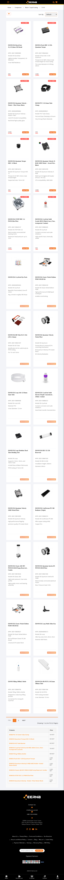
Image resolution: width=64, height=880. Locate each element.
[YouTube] (33, 829)
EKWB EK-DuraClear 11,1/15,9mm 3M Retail (15, 46)
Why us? (41, 839)
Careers (30, 839)
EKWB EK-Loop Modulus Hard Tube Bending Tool (18, 451)
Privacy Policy (23, 836)
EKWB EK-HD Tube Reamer (17, 743)
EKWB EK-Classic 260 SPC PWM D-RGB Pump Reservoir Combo (17, 568)
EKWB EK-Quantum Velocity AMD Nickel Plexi (17, 509)
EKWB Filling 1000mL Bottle (17, 681)
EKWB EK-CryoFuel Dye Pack (17, 277)
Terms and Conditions (35, 836)
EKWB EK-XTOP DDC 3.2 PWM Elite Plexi (16, 220)
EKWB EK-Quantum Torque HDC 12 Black (21, 739)
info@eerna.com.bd (32, 810)
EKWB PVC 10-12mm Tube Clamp (19, 735)
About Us (15, 836)
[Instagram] (30, 829)
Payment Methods (19, 843)
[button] (54, 2)
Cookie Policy (49, 839)
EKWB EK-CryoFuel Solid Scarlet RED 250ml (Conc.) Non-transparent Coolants (45, 221)
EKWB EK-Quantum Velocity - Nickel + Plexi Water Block (17, 104)
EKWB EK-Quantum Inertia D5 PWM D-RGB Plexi (45, 567)
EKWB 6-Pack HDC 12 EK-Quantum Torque (43, 46)
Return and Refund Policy (18, 839)
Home (9, 7)
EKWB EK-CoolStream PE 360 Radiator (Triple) (44, 509)
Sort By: (41, 14)
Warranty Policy (37, 843)
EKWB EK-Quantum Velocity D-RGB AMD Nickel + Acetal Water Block (45, 163)
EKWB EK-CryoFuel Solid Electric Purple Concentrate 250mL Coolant (43, 395)
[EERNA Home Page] (32, 2)
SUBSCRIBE (39, 850)
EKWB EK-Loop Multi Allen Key (45, 624)
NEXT (23, 720)
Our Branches (48, 836)
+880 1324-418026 (32, 814)
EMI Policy (47, 843)
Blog (35, 839)
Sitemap (29, 843)
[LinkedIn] (36, 829)
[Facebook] (27, 829)
